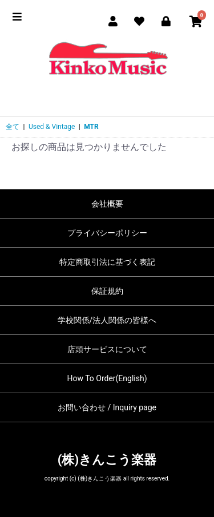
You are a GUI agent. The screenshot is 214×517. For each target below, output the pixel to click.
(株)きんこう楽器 (107, 460)
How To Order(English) (107, 378)
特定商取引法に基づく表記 (107, 261)
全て (12, 127)
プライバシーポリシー (107, 232)
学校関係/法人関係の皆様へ (107, 320)
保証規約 (107, 291)
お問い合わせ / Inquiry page (107, 407)
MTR (91, 127)
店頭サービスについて (107, 349)
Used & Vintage (52, 127)
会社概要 (107, 203)
